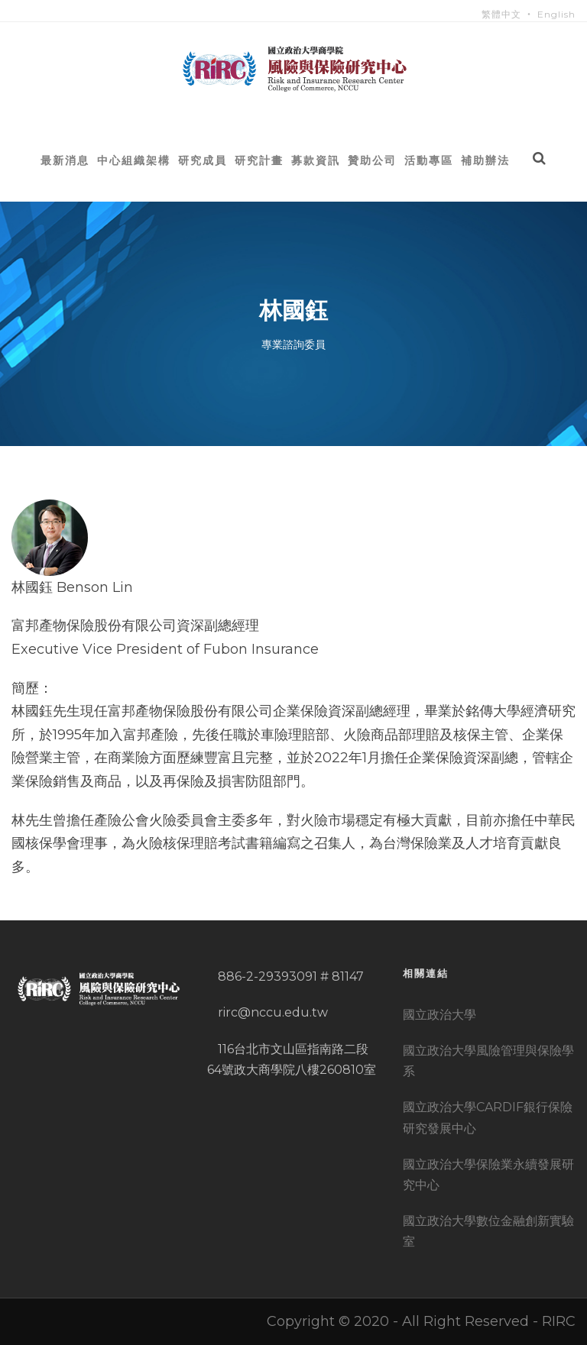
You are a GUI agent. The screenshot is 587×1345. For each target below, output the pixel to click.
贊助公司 (372, 160)
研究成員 (202, 160)
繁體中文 (501, 14)
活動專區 (428, 160)
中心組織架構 (133, 160)
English (556, 14)
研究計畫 (259, 160)
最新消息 (65, 160)
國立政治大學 (439, 1014)
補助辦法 (485, 160)
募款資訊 (315, 160)
